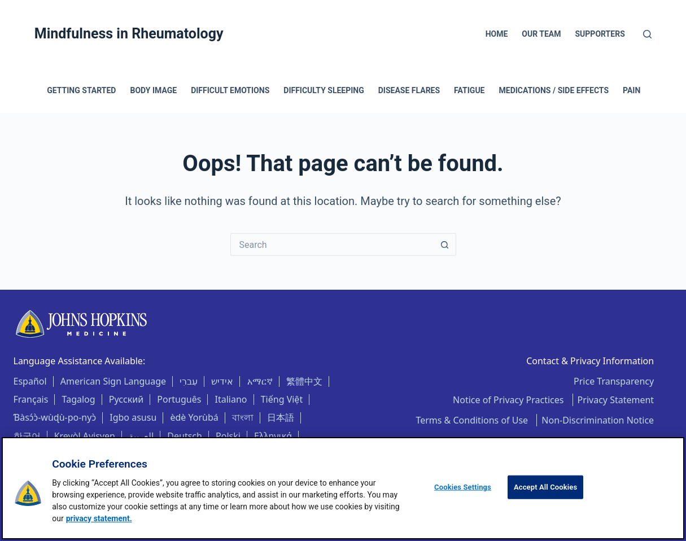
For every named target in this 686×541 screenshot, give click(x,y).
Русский (126, 399)
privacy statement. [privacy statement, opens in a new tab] (99, 518)
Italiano (231, 399)
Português (179, 399)
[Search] (647, 34)
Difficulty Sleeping (323, 90)
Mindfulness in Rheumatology (129, 33)
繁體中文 (304, 381)
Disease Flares (409, 90)
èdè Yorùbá (194, 417)
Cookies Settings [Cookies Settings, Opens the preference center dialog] (462, 487)
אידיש (222, 381)
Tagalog (78, 399)
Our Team (541, 33)
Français (31, 399)
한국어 (27, 436)
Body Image (153, 90)
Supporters (600, 33)
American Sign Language (113, 381)
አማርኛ (260, 381)
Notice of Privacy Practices (509, 400)
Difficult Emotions (230, 90)
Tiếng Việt (282, 399)
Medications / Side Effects (554, 90)
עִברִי (189, 381)
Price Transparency (614, 381)
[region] (343, 488)
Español (30, 381)
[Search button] (445, 244)
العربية (141, 436)
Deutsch (184, 436)
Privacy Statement (616, 400)
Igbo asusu (133, 417)
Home (497, 33)
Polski (228, 436)
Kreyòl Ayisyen (84, 436)
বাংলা (243, 417)
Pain (631, 90)
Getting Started (81, 90)
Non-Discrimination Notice (597, 420)
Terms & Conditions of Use (473, 420)
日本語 (280, 417)
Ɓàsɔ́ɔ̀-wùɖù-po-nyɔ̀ (55, 417)
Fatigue (469, 90)
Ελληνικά (273, 436)
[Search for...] (332, 244)
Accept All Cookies (545, 487)
